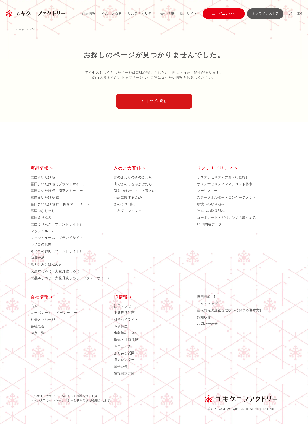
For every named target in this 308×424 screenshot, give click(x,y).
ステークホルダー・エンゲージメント (226, 197)
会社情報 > (42, 297)
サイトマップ (207, 303)
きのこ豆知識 (124, 204)
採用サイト (188, 13)
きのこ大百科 (111, 13)
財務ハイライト (126, 319)
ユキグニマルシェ (128, 211)
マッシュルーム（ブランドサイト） (58, 237)
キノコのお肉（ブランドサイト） (57, 251)
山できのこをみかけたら (133, 184)
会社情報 (167, 13)
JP (290, 13)
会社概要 (38, 326)
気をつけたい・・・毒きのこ (136, 190)
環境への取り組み (211, 204)
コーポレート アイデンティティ (56, 313)
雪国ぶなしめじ (43, 211)
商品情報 (89, 13)
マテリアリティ (209, 190)
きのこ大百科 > (129, 168)
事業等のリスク (126, 333)
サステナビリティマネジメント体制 (225, 184)
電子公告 (121, 366)
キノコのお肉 (41, 244)
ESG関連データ (209, 224)
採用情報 (204, 297)
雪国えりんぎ (41, 217)
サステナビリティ (141, 13)
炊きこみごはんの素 (46, 264)
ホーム (20, 29)
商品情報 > (42, 168)
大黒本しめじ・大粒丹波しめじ (55, 271)
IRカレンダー (124, 360)
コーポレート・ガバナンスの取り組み (226, 217)
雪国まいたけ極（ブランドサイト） (58, 184)
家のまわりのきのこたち (133, 177)
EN (299, 13)
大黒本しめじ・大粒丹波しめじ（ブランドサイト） (71, 278)
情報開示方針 (124, 373)
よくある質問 (124, 353)
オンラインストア (265, 13)
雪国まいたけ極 (43, 177)
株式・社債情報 (126, 339)
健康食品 (38, 258)
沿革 (34, 306)
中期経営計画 (124, 313)
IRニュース (122, 346)
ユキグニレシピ (223, 13)
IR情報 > (123, 297)
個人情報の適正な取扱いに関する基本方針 (230, 310)
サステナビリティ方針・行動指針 (223, 177)
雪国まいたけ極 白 (45, 197)
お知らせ (204, 317)
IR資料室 (121, 326)
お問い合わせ (207, 323)
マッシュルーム (43, 231)
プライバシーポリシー (58, 400)
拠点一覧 (38, 333)
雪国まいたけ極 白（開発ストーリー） (61, 204)
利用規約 (83, 400)
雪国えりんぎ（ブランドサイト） (57, 224)
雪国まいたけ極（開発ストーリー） (58, 190)
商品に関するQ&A (128, 197)
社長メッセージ (43, 319)
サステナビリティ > (217, 168)
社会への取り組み (211, 211)
